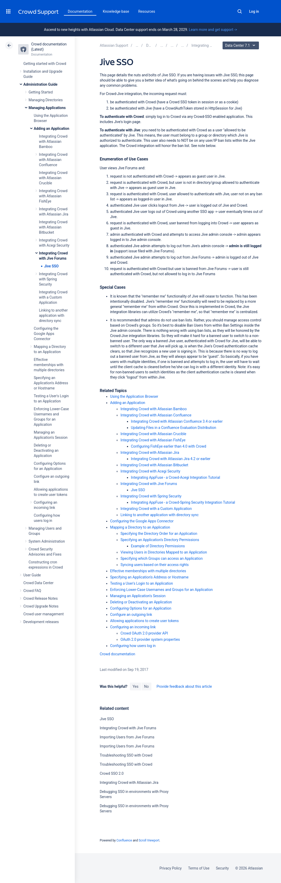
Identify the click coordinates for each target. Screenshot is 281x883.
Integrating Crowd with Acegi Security (150, 471)
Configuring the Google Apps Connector (46, 333)
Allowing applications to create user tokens (144, 621)
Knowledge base (116, 11)
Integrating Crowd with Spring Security (53, 279)
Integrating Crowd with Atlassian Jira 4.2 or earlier (170, 459)
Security (222, 868)
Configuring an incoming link (133, 627)
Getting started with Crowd (44, 64)
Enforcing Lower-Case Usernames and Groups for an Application (161, 590)
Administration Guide (40, 84)
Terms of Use (198, 868)
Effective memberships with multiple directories (49, 365)
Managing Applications (47, 108)
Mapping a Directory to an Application (140, 527)
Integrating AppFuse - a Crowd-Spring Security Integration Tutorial (183, 502)
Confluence (124, 840)
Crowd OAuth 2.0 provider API (144, 633)
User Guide (32, 575)
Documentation (80, 11)
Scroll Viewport (149, 840)
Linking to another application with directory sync (53, 315)
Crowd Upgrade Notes (40, 606)
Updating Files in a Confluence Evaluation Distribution (173, 428)
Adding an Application (51, 128)
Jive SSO (51, 266)
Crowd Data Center (38, 583)
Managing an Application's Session (138, 596)
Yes (135, 686)
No (146, 686)
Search (240, 11)
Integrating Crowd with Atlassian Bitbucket (53, 227)
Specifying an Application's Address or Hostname (51, 383)
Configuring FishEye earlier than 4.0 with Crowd (168, 446)
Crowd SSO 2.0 (112, 773)
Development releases (41, 622)
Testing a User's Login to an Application (141, 583)
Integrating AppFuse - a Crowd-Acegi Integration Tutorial (175, 477)
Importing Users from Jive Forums (127, 737)
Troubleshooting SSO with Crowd (126, 755)
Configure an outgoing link (131, 614)
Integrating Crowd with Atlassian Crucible (53, 178)
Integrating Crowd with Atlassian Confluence (53, 159)
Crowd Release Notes (40, 598)
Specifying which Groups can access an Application (162, 558)
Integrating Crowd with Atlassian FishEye (53, 196)
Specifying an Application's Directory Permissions (160, 540)
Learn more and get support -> (213, 30)
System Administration (47, 541)
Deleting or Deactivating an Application (46, 450)
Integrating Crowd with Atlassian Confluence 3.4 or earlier (177, 421)
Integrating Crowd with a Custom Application (53, 297)
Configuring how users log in (133, 646)
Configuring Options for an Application (140, 608)
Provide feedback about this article (184, 686)
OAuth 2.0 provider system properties (150, 639)
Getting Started (41, 92)
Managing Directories (46, 100)
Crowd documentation (117, 654)
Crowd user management (43, 614)
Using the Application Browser (134, 396)
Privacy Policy (170, 868)
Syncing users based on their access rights (155, 565)
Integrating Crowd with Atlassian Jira (150, 452)
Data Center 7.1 (241, 45)
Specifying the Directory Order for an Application (159, 533)
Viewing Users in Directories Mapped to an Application (164, 552)
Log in (254, 11)
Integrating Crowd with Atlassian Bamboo (53, 141)
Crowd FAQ (32, 591)
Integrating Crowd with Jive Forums (149, 484)
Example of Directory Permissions (158, 546)
